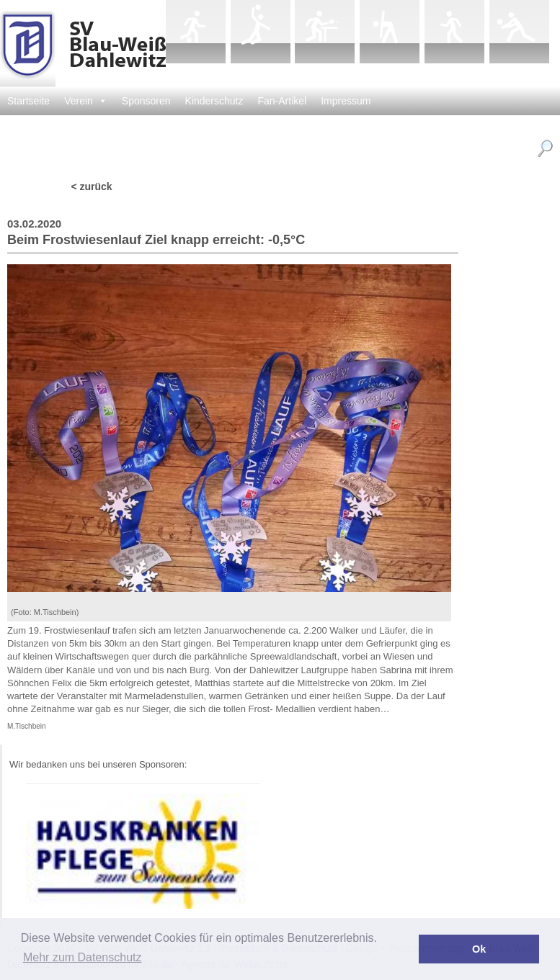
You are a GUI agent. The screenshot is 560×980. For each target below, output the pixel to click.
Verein (85, 101)
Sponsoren (146, 101)
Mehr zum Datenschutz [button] (82, 957)
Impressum (345, 101)
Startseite (28, 101)
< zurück (91, 186)
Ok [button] (479, 949)
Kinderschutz (214, 101)
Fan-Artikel (282, 101)
